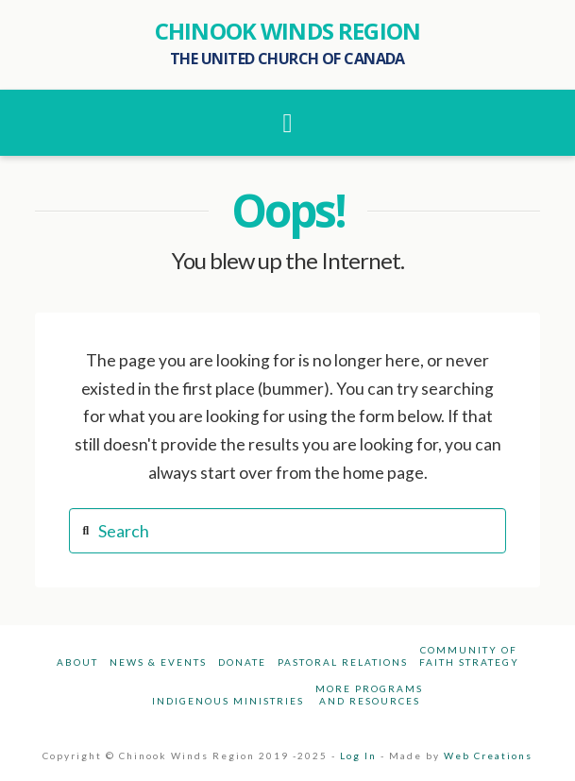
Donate (242, 662)
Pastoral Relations (343, 662)
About (77, 662)
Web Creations (488, 755)
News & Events (158, 662)
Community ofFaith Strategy (469, 656)
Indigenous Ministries (228, 700)
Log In (358, 755)
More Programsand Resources (369, 694)
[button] (288, 123)
